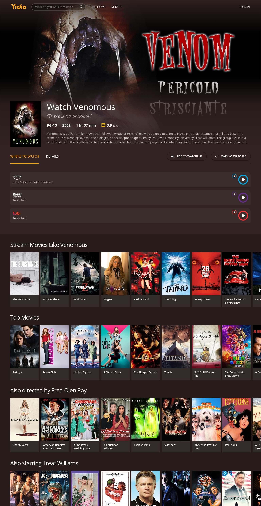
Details (52, 156)
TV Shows (98, 7)
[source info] (234, 176)
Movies (116, 7)
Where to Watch (24, 156)
